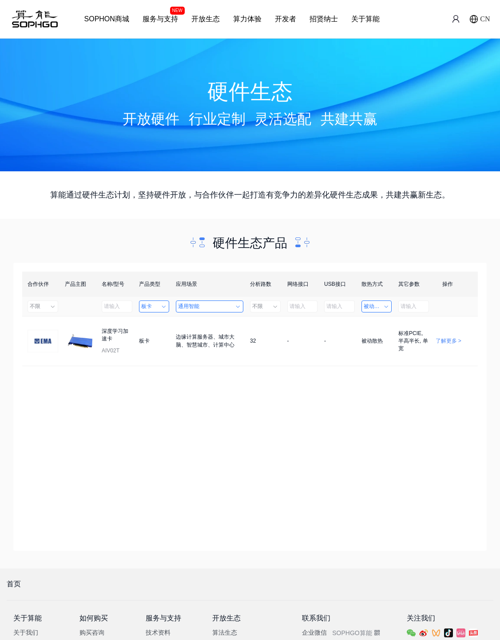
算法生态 (224, 632)
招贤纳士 (324, 19)
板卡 (154, 306)
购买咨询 (91, 632)
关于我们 (25, 632)
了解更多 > (448, 341)
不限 (43, 306)
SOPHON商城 (106, 19)
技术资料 (158, 632)
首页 (14, 584)
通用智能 (209, 306)
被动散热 (377, 306)
